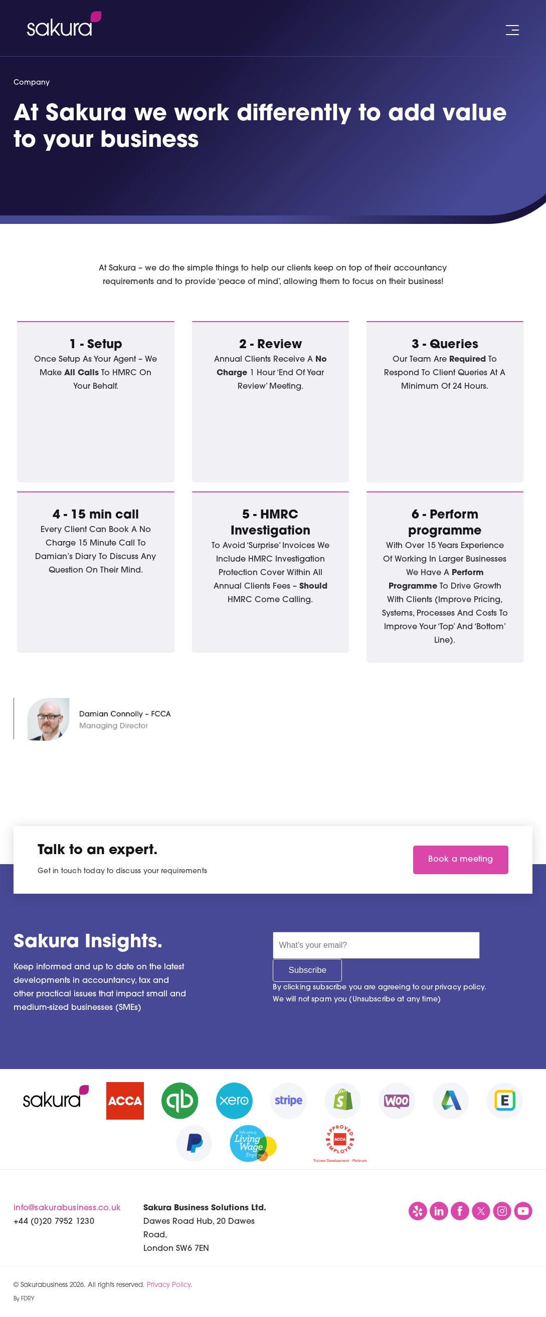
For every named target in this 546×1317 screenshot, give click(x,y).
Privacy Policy (169, 1285)
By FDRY (24, 1299)
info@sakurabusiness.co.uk (67, 1208)
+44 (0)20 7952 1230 (54, 1222)
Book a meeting (460, 860)
